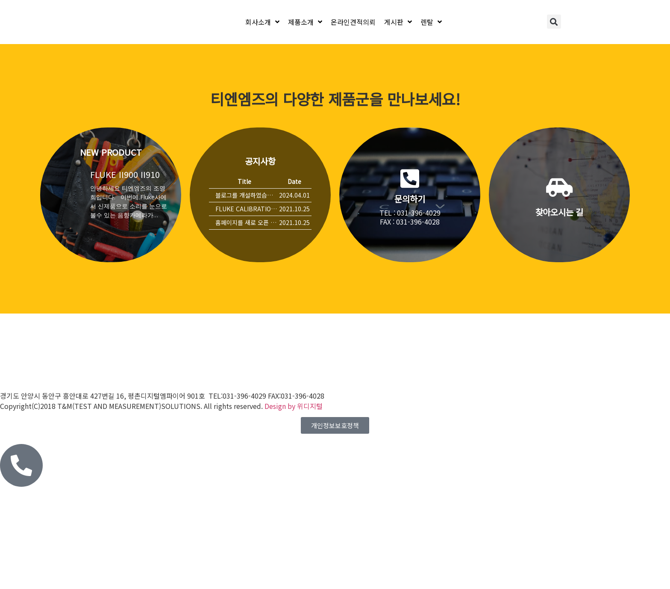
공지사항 (260, 161)
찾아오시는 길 (559, 212)
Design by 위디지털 (293, 406)
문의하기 (409, 198)
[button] (554, 22)
